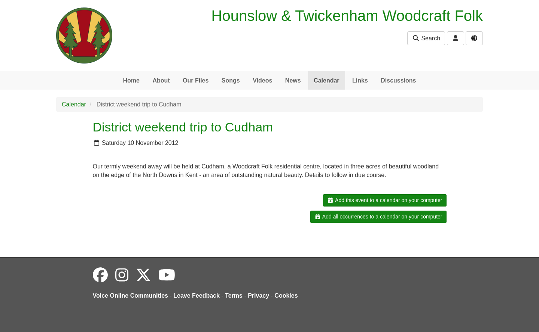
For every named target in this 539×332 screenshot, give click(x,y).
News (293, 80)
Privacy (258, 295)
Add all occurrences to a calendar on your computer (378, 217)
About (161, 80)
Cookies (286, 295)
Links (360, 80)
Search (426, 38)
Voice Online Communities (130, 295)
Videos (262, 80)
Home (131, 80)
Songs (231, 80)
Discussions (398, 80)
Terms (234, 295)
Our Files (195, 80)
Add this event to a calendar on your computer (384, 200)
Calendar (326, 80)
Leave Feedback (196, 295)
